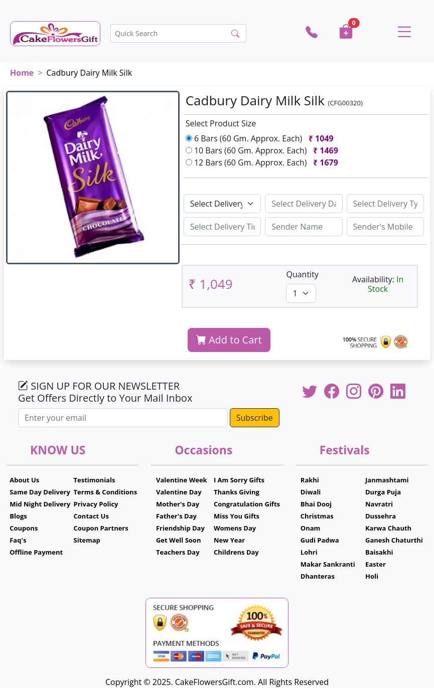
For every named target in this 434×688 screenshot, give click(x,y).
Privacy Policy (96, 503)
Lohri (309, 552)
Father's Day (176, 516)
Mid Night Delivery (40, 503)
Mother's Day (177, 503)
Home (22, 72)
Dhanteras (318, 576)
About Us (24, 479)
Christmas (317, 516)
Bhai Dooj (316, 503)
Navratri (379, 503)
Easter (375, 564)
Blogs (18, 516)
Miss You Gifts (236, 516)
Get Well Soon (178, 540)
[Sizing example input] (303, 203)
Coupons (24, 528)
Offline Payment (36, 552)
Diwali (311, 491)
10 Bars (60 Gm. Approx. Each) (264, 150)
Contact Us (91, 516)
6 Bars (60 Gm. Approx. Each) (262, 138)
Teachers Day (178, 552)
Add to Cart (229, 340)
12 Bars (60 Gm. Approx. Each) (264, 162)
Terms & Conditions (105, 491)
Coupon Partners (101, 528)
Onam (311, 528)
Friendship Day (180, 528)
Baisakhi (379, 552)
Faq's (18, 540)
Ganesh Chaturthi (394, 540)
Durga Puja (383, 491)
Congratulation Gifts (247, 503)
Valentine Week (181, 479)
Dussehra (380, 516)
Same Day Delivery (40, 491)
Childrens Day (236, 552)
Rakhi (310, 479)
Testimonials (94, 479)
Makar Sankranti (328, 564)
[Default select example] (222, 203)
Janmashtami (387, 479)
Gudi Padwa (320, 540)
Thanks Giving (236, 491)
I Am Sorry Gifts (239, 479)
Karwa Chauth (388, 528)
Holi (371, 576)
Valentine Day (179, 491)
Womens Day (235, 528)
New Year (229, 540)
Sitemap (87, 540)
